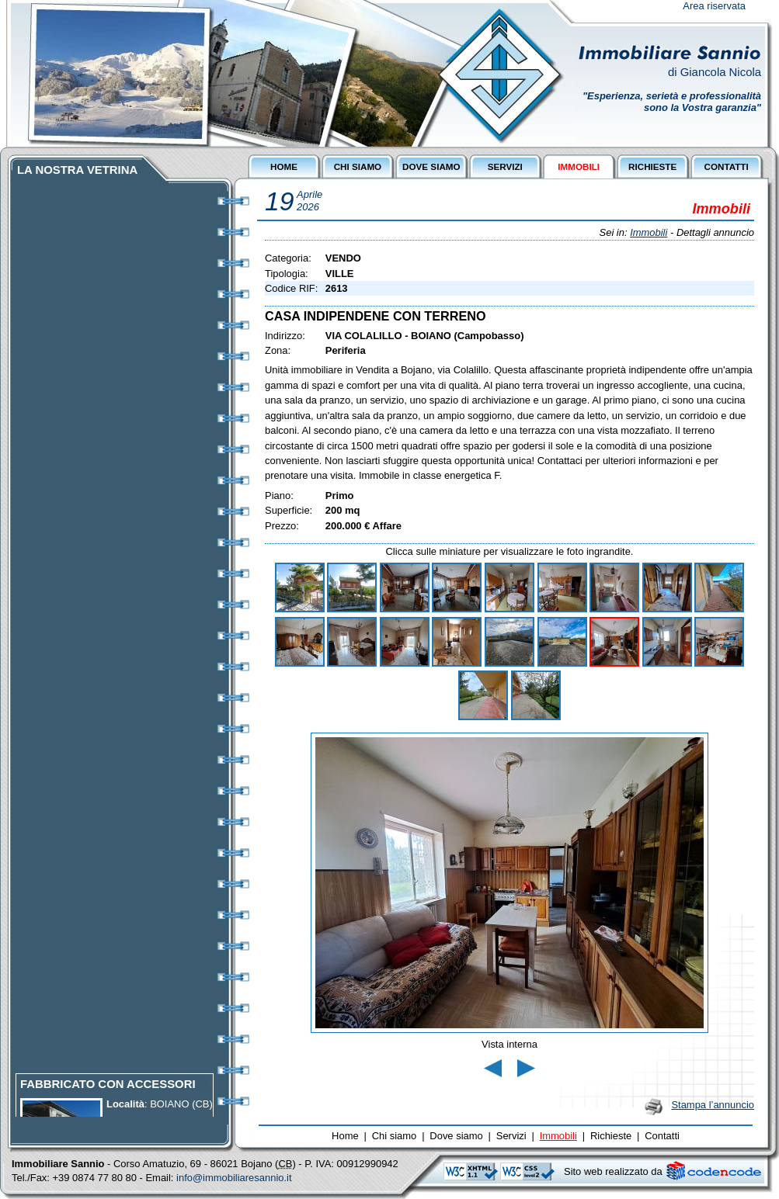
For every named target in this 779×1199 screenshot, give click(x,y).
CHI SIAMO (358, 166)
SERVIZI (505, 166)
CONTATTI (726, 166)
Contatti (662, 1136)
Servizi (511, 1136)
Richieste (610, 1136)
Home (345, 1136)
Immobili (648, 232)
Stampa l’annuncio (712, 1105)
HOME (283, 166)
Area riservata (714, 6)
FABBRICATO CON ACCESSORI (108, 1093)
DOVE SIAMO (431, 166)
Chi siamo (394, 1136)
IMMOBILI (579, 166)
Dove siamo (455, 1136)
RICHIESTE (652, 166)
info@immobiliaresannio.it (234, 1177)
